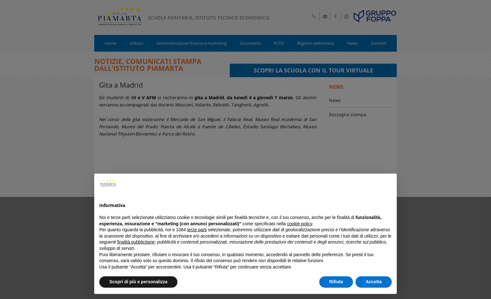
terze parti (197, 229)
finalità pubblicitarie (136, 241)
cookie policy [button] (299, 223)
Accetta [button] (374, 281)
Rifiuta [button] (336, 281)
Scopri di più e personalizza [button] (138, 281)
